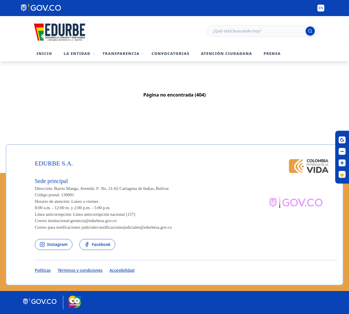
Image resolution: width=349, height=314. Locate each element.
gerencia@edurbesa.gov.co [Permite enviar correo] (93, 220)
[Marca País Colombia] (75, 302)
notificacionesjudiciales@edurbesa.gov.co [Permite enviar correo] (135, 227)
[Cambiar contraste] (342, 140)
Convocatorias (170, 53)
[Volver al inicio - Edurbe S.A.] (60, 31)
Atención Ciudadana (226, 53)
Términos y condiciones (79, 270)
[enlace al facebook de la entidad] (97, 244)
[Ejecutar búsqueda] (310, 31)
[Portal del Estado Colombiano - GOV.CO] (41, 8)
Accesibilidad (122, 270)
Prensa (272, 53)
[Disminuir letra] (342, 151)
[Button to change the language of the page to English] (320, 8)
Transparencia (121, 53)
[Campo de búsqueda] (262, 31)
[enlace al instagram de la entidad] (53, 244)
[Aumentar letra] (342, 163)
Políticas (43, 270)
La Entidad (77, 53)
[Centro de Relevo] (342, 174)
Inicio (44, 53)
